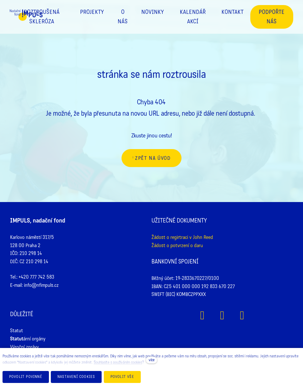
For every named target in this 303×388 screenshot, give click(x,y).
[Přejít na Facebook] (202, 315)
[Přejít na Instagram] (222, 315)
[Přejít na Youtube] (242, 315)
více (152, 359)
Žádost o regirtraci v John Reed (182, 237)
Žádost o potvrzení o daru (177, 245)
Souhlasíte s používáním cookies (118, 362)
